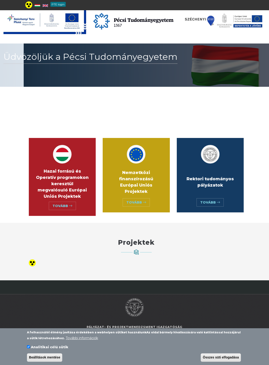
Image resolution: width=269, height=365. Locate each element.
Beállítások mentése (44, 359)
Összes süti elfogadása (221, 359)
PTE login (58, 4)
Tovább (62, 206)
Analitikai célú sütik (49, 348)
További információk (82, 339)
